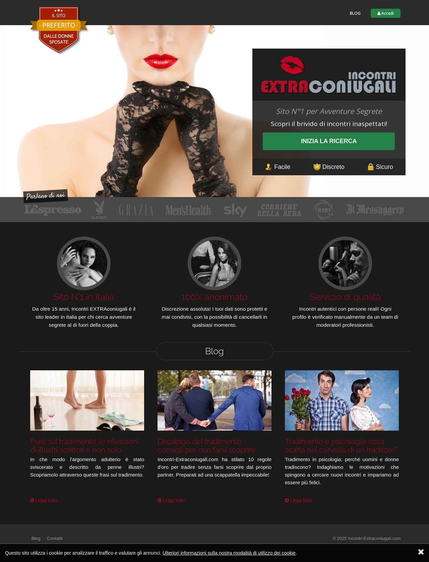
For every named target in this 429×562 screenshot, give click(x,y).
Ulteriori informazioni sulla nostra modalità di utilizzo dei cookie (229, 553)
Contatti (54, 538)
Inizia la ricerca (329, 141)
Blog (355, 13)
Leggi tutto (43, 500)
